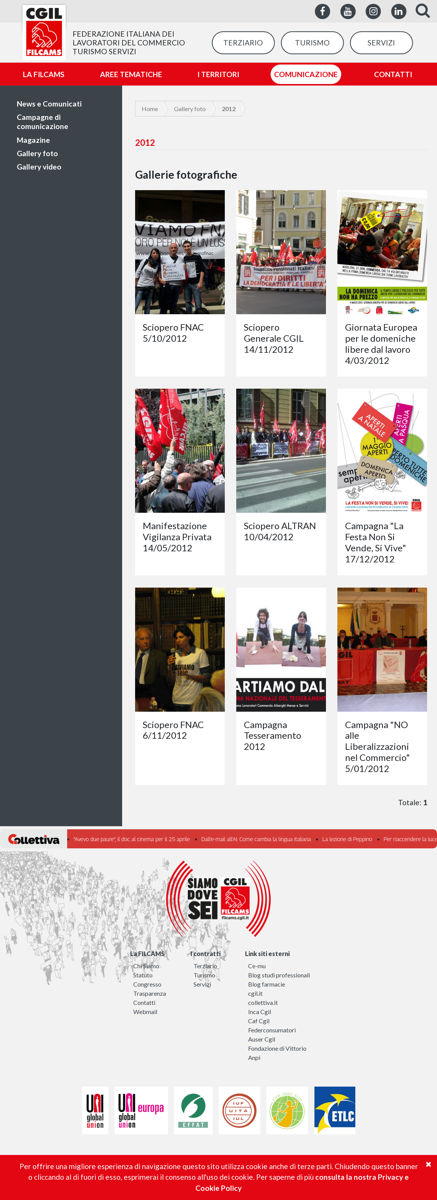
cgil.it (255, 993)
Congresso (147, 984)
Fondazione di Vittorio (277, 1048)
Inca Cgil (259, 1011)
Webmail (145, 1011)
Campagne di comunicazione (42, 122)
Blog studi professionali (279, 975)
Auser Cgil (261, 1039)
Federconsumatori (272, 1030)
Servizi (202, 984)
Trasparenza (149, 993)
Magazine (33, 140)
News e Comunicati (49, 103)
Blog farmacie (266, 984)
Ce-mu (257, 965)
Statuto (143, 975)
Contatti (144, 1002)
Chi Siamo (146, 965)
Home (150, 108)
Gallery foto (37, 153)
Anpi (254, 1057)
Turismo (204, 975)
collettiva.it (263, 1002)
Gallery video (39, 166)
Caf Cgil (258, 1020)
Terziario (205, 965)
